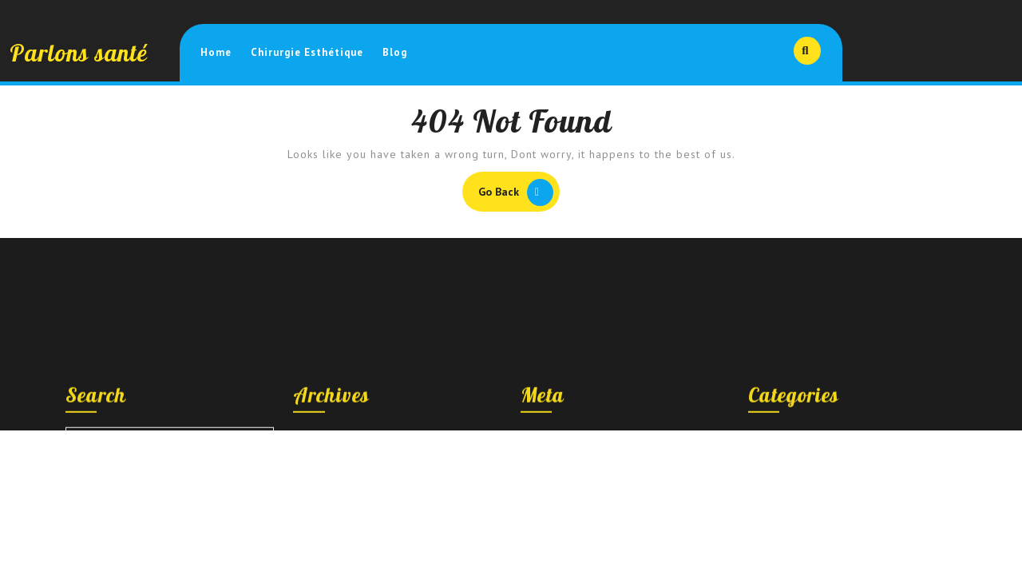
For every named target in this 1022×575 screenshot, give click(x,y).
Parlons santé (79, 53)
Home (216, 52)
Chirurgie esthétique (307, 52)
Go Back (519, 194)
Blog (394, 52)
